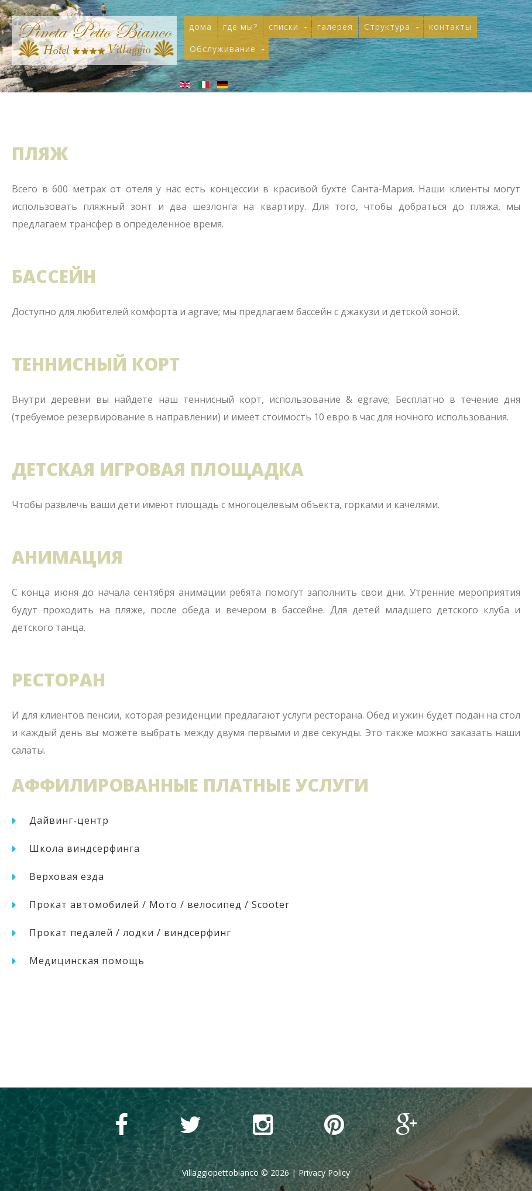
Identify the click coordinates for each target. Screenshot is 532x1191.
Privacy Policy (324, 1172)
